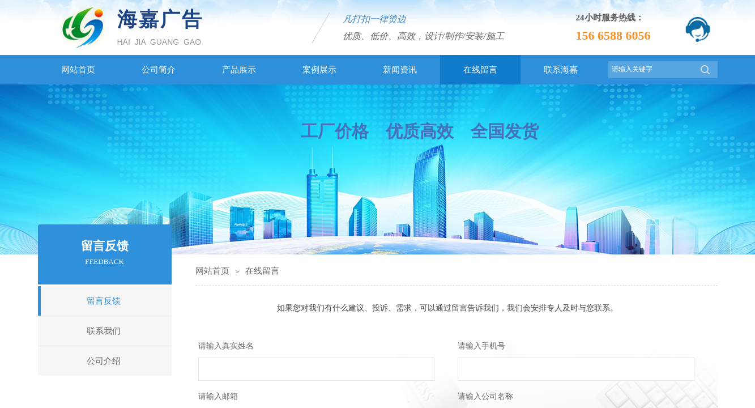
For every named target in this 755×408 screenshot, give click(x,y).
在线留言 (262, 270)
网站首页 (212, 270)
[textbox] (651, 69)
